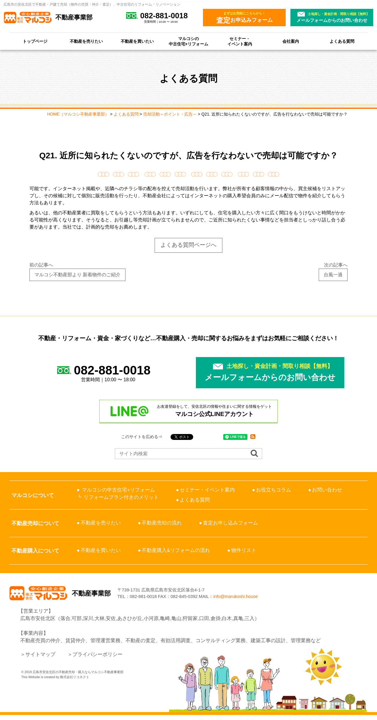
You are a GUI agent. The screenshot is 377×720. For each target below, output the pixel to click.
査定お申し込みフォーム (230, 523)
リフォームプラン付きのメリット (121, 497)
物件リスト (243, 550)
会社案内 (290, 41)
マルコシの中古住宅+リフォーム (188, 41)
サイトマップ (40, 659)
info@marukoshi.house (258, 599)
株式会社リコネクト (74, 682)
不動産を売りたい (86, 41)
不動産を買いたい (137, 41)
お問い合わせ (327, 490)
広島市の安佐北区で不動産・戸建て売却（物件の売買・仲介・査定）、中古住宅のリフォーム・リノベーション (92, 4)
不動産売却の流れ (162, 523)
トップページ (35, 41)
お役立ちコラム (273, 490)
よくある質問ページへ (188, 245)
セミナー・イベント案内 (239, 41)
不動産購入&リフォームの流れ (176, 550)
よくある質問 (342, 41)
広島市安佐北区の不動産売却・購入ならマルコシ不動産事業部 (78, 677)
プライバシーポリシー (97, 659)
